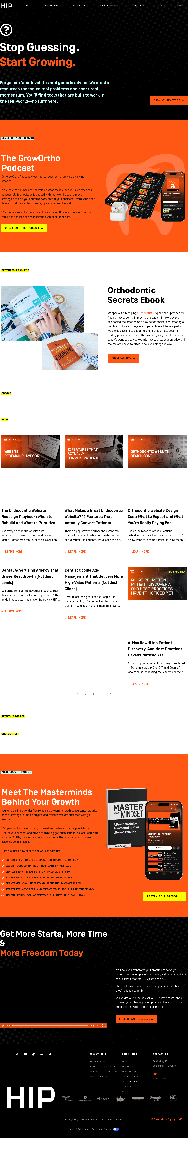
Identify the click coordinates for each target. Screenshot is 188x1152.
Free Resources (131, 1096)
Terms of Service (89, 1134)
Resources (138, 6)
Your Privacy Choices (101, 1143)
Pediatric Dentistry (103, 1086)
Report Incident (116, 1134)
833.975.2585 (160, 1093)
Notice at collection (78, 1143)
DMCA (103, 1134)
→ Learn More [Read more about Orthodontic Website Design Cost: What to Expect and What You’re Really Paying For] (138, 560)
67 (109, 708)
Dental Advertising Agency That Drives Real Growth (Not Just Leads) (29, 584)
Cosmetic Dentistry (102, 1081)
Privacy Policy (71, 1134)
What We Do (79, 6)
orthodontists (145, 315)
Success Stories (109, 6)
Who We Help (52, 6)
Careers (126, 1101)
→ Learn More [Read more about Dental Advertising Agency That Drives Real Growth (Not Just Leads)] (12, 619)
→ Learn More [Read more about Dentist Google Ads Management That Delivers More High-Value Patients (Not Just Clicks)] (75, 625)
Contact (182, 6)
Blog (160, 6)
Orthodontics (98, 1076)
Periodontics (98, 1091)
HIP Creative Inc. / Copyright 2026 (166, 1134)
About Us (127, 1076)
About (27, 6)
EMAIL (156, 1088)
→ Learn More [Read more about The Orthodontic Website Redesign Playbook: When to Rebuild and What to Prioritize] (12, 560)
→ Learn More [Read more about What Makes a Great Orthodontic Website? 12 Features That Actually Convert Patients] (75, 560)
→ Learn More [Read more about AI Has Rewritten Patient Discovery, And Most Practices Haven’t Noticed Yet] (138, 698)
